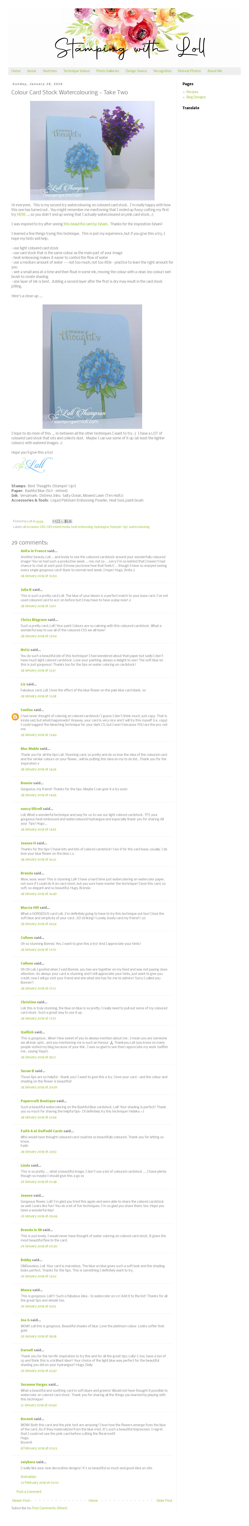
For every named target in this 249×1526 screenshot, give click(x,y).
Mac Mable (30, 749)
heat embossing (82, 527)
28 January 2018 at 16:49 (39, 894)
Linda (25, 1165)
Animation (28, 1477)
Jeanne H (28, 843)
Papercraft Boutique (38, 1101)
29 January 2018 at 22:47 (39, 1371)
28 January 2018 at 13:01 (38, 606)
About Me (215, 71)
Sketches (50, 71)
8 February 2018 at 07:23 (39, 1448)
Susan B (27, 1071)
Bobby (26, 1260)
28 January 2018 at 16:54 (38, 924)
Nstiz (25, 650)
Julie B (26, 590)
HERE (21, 215)
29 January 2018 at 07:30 (39, 1246)
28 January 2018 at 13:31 (38, 670)
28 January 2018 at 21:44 (38, 1117)
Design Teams (136, 71)
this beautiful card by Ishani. (86, 224)
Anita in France (33, 551)
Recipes (192, 92)
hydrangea (101, 527)
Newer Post (21, 1501)
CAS (42, 527)
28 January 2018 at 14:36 (38, 769)
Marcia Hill (30, 908)
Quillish (27, 1032)
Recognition (162, 71)
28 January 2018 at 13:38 (38, 696)
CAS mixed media (58, 527)
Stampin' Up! (119, 527)
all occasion (31, 527)
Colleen (27, 938)
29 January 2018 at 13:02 (38, 1276)
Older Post (164, 1501)
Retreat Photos (189, 71)
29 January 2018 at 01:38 (39, 1182)
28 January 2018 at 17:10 (38, 949)
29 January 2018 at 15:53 (38, 1306)
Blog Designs (196, 97)
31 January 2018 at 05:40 (39, 1405)
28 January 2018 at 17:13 (38, 988)
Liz (23, 684)
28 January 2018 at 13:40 (39, 735)
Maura (26, 1290)
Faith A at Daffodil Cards (42, 1131)
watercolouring (139, 527)
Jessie (31, 71)
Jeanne (27, 1196)
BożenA (27, 1419)
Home (16, 71)
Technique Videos (76, 71)
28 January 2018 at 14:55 (38, 829)
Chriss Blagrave (34, 620)
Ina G (25, 1320)
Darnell (27, 1350)
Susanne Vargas (34, 1385)
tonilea (27, 710)
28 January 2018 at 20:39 (39, 1087)
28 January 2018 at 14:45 (38, 795)
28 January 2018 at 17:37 (38, 1018)
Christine (28, 1002)
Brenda (27, 873)
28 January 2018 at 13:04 (39, 636)
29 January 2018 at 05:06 (39, 1216)
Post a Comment (29, 1492)
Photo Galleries (107, 71)
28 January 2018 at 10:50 (39, 576)
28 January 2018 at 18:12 (38, 1057)
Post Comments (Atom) (49, 1508)
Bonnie (26, 783)
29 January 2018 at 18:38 (38, 1336)
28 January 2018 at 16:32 (38, 859)
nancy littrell (31, 809)
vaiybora (28, 1462)
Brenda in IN (31, 1230)
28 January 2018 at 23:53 (38, 1152)
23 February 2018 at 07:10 (40, 1483)
